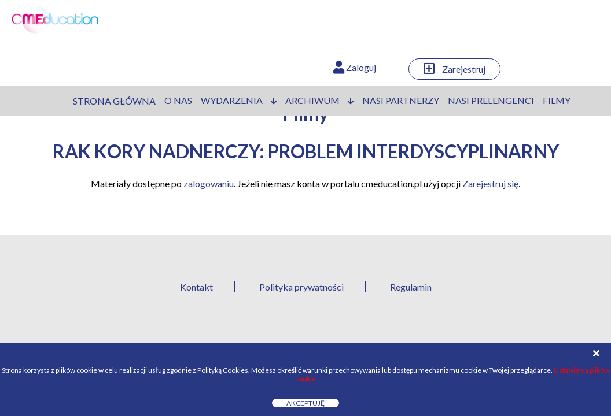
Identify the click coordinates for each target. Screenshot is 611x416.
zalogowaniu (208, 183)
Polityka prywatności (301, 286)
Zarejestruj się (490, 183)
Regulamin (411, 286)
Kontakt (196, 286)
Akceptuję (305, 403)
